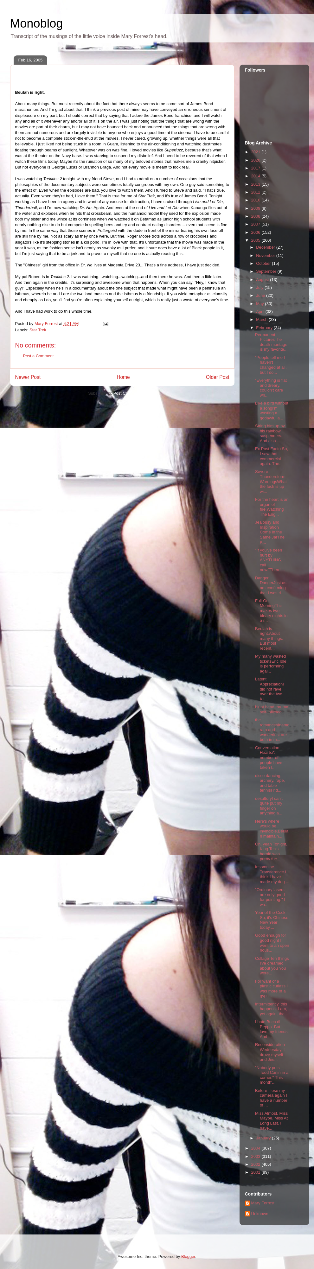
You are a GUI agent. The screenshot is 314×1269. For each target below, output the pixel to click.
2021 (256, 152)
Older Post (217, 377)
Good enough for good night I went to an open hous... (272, 943)
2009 (256, 208)
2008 (256, 216)
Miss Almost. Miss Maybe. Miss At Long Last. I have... (271, 1121)
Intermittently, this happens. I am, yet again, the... (271, 1009)
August (263, 279)
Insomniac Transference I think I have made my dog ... (272, 874)
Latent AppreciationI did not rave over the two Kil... (269, 689)
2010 (256, 200)
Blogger (188, 1256)
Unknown (259, 1213)
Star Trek (37, 330)
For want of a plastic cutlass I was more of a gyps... (271, 988)
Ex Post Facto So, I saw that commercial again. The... (271, 456)
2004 (256, 1148)
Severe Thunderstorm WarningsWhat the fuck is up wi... (271, 481)
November (266, 255)
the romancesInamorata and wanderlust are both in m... (272, 729)
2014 (256, 176)
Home (123, 377)
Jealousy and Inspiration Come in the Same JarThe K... (270, 532)
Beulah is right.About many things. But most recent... (269, 638)
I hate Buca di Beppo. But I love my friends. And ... (272, 1029)
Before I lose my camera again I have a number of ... (271, 1098)
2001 (256, 1172)
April (261, 311)
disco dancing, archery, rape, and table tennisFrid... (270, 783)
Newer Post (28, 377)
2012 (256, 192)
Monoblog (36, 23)
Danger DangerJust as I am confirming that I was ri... (272, 585)
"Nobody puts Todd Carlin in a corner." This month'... (271, 1075)
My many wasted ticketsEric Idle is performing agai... (270, 663)
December (266, 247)
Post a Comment (38, 356)
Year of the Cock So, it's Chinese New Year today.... (271, 920)
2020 (256, 160)
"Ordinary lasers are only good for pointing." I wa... (270, 897)
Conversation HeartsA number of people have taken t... (268, 757)
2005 (256, 240)
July (260, 287)
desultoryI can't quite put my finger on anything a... (269, 806)
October (264, 263)
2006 (256, 232)
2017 (256, 168)
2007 (256, 224)
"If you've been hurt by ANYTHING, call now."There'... (270, 560)
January (264, 1138)
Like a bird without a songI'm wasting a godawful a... (271, 410)
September (266, 271)
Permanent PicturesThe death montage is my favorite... (271, 342)
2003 (256, 1156)
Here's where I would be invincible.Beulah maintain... (271, 829)
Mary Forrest (263, 1203)
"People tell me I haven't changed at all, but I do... (271, 365)
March (262, 319)
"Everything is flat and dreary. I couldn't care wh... (271, 388)
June (261, 295)
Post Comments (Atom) (134, 393)
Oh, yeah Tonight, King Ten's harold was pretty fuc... (271, 851)
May (260, 303)
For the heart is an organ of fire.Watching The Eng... (272, 507)
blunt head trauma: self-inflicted (272, 709)
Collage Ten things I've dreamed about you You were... (272, 966)
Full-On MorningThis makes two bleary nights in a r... (271, 610)
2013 (256, 184)
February (265, 327)
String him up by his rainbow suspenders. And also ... (270, 433)
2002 (256, 1164)
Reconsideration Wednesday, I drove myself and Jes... (270, 1052)
